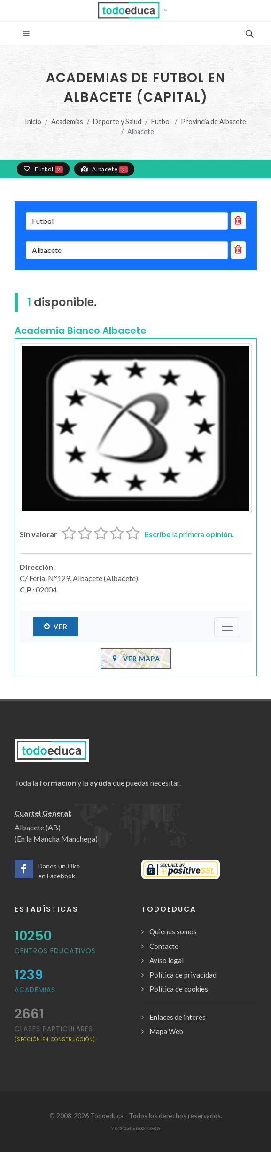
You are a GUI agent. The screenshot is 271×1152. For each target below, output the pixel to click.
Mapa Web (166, 1031)
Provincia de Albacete (213, 122)
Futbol (161, 122)
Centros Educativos (55, 950)
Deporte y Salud (117, 122)
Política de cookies (178, 989)
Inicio (33, 122)
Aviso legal (166, 960)
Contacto (164, 946)
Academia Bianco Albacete (81, 330)
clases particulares (55, 1033)
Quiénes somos (173, 931)
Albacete (104, 169)
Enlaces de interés (177, 1017)
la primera (189, 533)
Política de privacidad (183, 975)
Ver (56, 626)
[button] (135, 10)
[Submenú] (227, 626)
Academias (67, 122)
